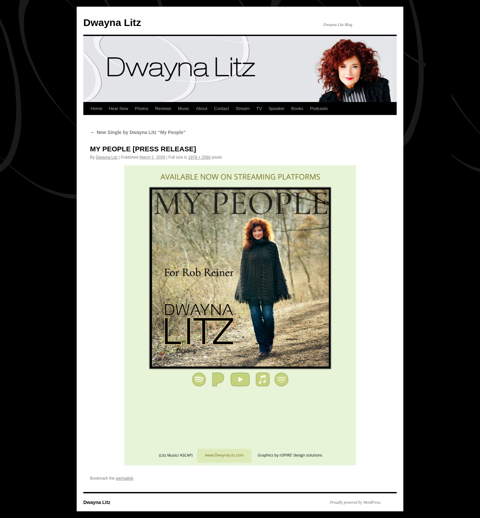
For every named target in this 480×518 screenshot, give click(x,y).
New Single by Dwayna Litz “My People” (138, 132)
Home (96, 108)
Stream (243, 108)
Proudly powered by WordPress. (355, 502)
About (201, 108)
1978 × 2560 (199, 157)
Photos (141, 108)
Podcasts (319, 108)
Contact (221, 108)
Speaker (276, 108)
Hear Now (118, 108)
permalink (124, 478)
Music (183, 108)
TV (259, 108)
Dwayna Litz (112, 22)
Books (297, 108)
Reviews (163, 108)
